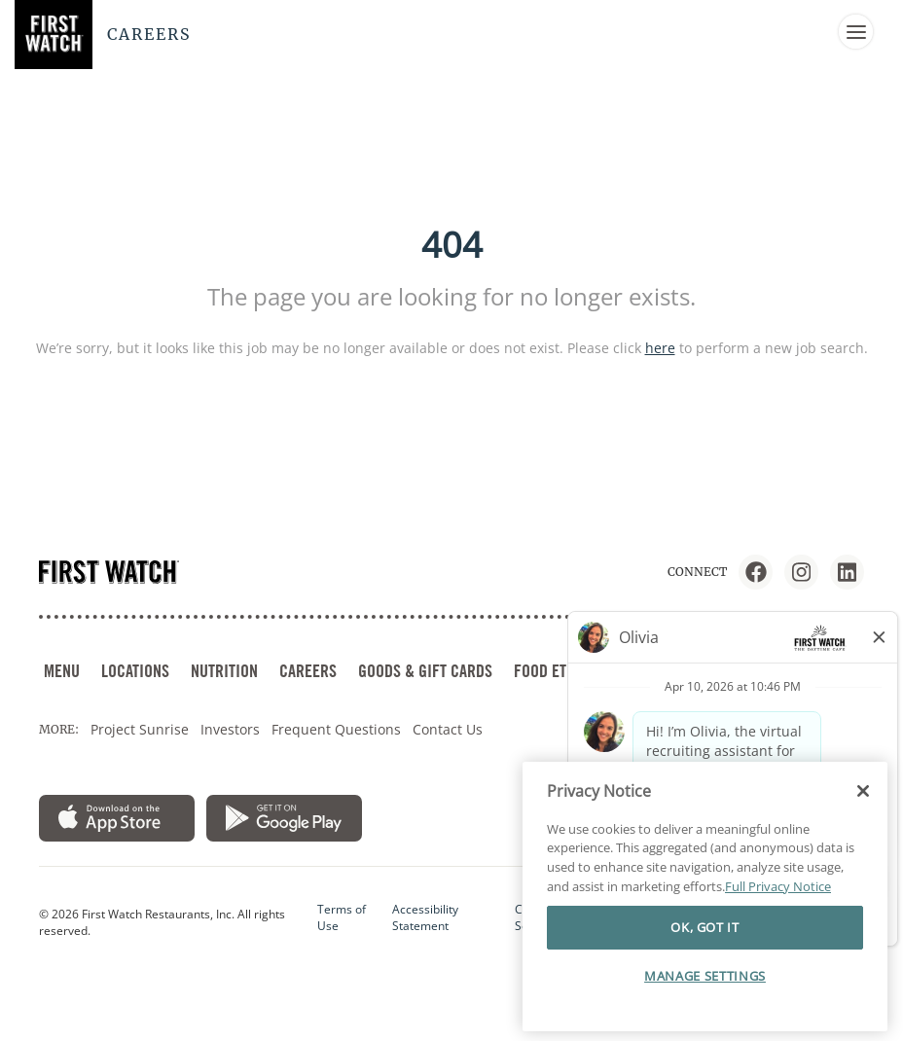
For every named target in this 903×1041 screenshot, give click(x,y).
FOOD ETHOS (553, 671)
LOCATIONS (135, 671)
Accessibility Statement (425, 917)
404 (452, 245)
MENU (62, 671)
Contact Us (448, 729)
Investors (230, 729)
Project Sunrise (139, 729)
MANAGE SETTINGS (705, 975)
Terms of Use (341, 917)
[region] (705, 896)
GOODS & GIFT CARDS (425, 671)
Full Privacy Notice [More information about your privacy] (778, 885)
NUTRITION (224, 671)
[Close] (863, 790)
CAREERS (308, 671)
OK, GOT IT (705, 927)
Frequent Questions (336, 729)
